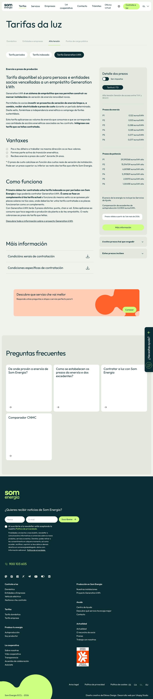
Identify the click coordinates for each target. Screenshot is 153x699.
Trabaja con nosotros (86, 639)
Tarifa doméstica (12, 614)
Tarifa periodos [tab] (17, 54)
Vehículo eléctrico (13, 596)
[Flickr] (43, 576)
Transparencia (11, 657)
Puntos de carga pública (77, 41)
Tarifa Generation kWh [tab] (69, 54)
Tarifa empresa (12, 618)
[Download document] (88, 256)
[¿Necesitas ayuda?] (149, 349)
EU (147, 684)
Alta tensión (54, 41)
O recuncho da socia (85, 632)
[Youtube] (36, 576)
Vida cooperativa (13, 654)
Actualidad (81, 628)
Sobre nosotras (12, 650)
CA (135, 684)
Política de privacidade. (36, 550)
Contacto (80, 614)
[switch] (105, 79)
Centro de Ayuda (84, 607)
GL (141, 684)
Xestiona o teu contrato (15, 600)
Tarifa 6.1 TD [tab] (113, 87)
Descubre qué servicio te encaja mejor (93, 610)
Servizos (35, 6)
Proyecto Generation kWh (88, 593)
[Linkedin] (49, 576)
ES (130, 684)
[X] (23, 576)
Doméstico (12, 41)
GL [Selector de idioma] (146, 6)
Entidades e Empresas (15, 593)
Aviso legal (74, 684)
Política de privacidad (95, 684)
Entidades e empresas (33, 41)
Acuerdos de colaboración (17, 661)
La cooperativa (66, 6)
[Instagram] (12, 576)
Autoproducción (12, 632)
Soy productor (11, 636)
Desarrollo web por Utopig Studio (132, 695)
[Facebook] (17, 576)
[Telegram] (29, 576)
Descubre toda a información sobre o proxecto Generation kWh (39, 221)
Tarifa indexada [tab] (41, 54)
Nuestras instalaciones (86, 589)
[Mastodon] (6, 576)
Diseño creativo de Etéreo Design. (101, 695)
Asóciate (9, 664)
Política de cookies (119, 684)
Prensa (79, 636)
